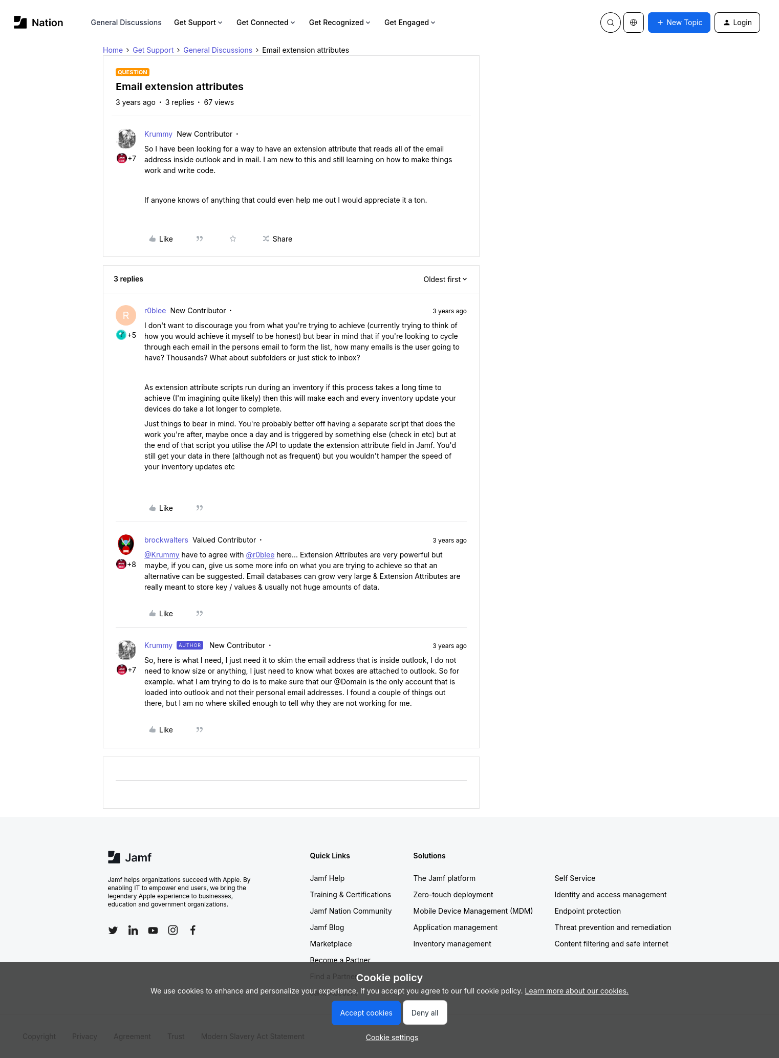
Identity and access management (611, 894)
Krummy (158, 133)
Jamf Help (327, 878)
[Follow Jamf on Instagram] (173, 930)
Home (113, 50)
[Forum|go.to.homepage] (38, 22)
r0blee (155, 310)
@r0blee (260, 554)
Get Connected (266, 22)
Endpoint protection (588, 910)
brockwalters (166, 539)
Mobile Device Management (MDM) (473, 910)
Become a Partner (340, 960)
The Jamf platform (445, 878)
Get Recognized (340, 22)
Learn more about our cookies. (577, 990)
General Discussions (126, 22)
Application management (455, 927)
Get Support (199, 22)
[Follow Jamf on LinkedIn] (133, 930)
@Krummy (162, 554)
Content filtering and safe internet (611, 943)
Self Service (575, 878)
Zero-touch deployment (453, 894)
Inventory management (452, 943)
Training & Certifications (351, 894)
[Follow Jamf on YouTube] (153, 930)
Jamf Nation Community (351, 910)
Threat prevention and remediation (613, 927)
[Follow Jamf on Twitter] (113, 930)
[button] (679, 22)
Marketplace (331, 943)
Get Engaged (410, 22)
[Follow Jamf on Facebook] (193, 930)
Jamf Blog (327, 927)
